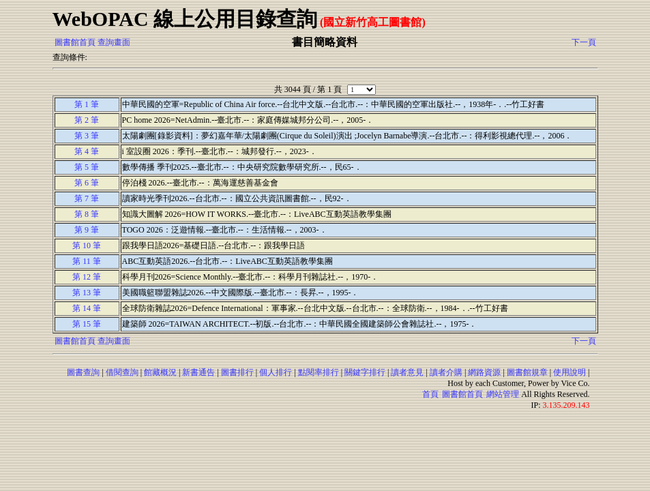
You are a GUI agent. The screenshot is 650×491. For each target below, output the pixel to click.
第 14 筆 (86, 308)
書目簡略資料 (324, 42)
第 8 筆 (86, 214)
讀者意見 (407, 372)
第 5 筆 (86, 167)
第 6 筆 (86, 183)
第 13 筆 (86, 292)
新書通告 (198, 372)
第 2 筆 (86, 120)
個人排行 (275, 372)
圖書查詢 (83, 372)
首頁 (430, 394)
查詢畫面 (114, 42)
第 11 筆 (86, 261)
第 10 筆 (86, 245)
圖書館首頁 (75, 42)
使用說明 (569, 372)
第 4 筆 (86, 151)
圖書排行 (237, 372)
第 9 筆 (86, 230)
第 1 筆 (86, 104)
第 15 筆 (86, 324)
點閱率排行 (318, 372)
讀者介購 (446, 372)
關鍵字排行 (364, 372)
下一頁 (584, 42)
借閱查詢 (122, 372)
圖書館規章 (527, 372)
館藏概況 (160, 372)
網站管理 (502, 394)
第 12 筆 (86, 277)
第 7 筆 (86, 198)
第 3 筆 (86, 135)
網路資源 (484, 372)
